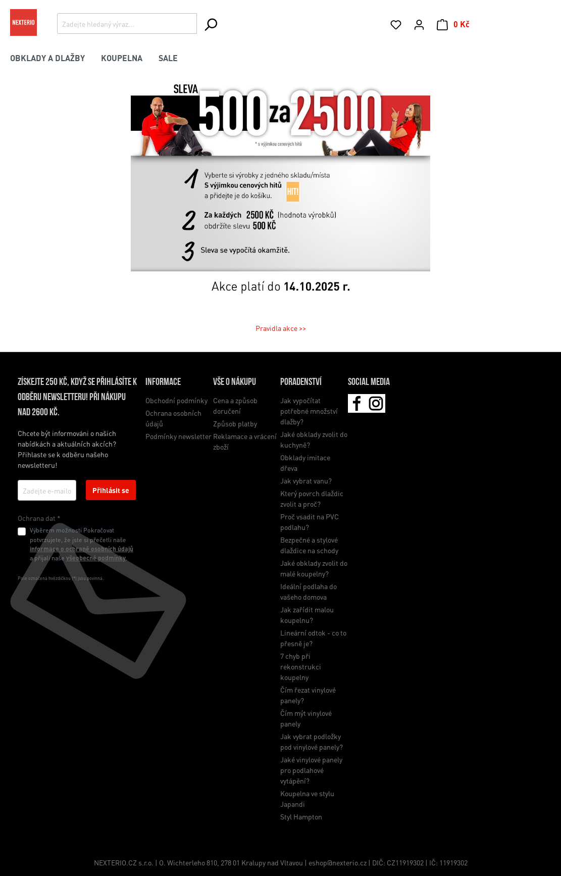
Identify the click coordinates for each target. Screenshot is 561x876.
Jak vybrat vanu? (306, 480)
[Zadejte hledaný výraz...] (127, 23)
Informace (163, 382)
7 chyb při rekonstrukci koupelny (300, 666)
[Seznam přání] (395, 24)
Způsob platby (235, 423)
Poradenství (301, 382)
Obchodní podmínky (176, 400)
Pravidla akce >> (281, 327)
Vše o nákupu (234, 382)
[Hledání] (210, 24)
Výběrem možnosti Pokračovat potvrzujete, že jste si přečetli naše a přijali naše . (81, 544)
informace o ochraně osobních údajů (81, 549)
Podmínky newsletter (178, 436)
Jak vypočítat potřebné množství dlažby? (309, 411)
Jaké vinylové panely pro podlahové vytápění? (311, 770)
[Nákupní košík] (453, 24)
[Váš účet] (419, 24)
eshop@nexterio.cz (338, 862)
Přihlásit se (110, 490)
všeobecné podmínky (96, 558)
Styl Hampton (301, 816)
